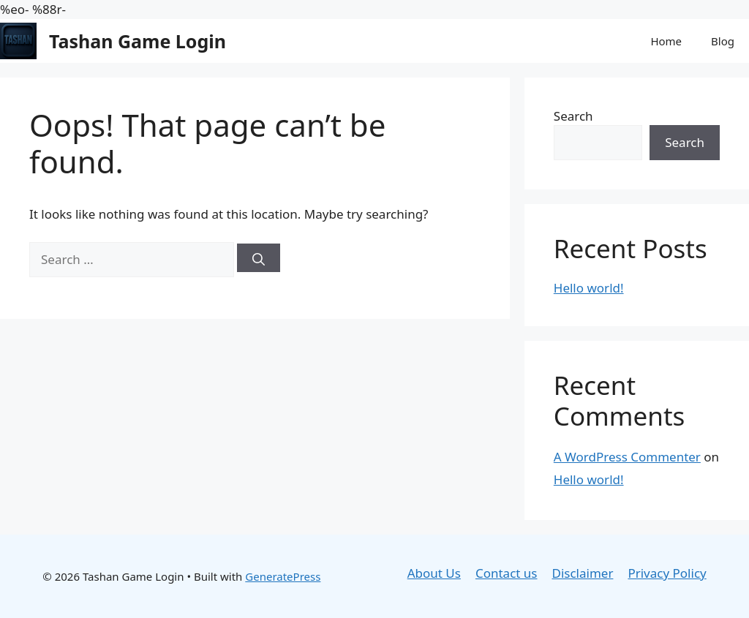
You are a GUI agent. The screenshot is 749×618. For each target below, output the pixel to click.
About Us (434, 573)
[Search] (258, 258)
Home (666, 41)
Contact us (506, 573)
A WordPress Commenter (627, 456)
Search (573, 116)
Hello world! (589, 287)
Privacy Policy (667, 573)
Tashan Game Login (137, 41)
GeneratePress (282, 576)
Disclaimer (583, 573)
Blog (722, 41)
